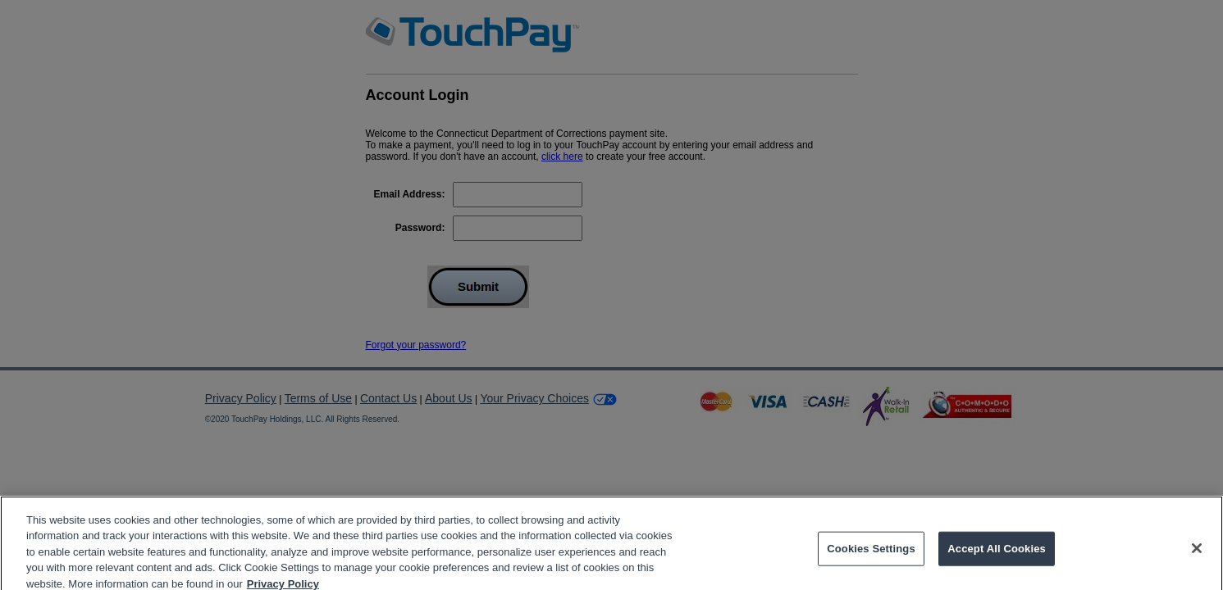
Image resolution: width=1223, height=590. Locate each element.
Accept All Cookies (996, 554)
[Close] (1197, 554)
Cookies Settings (871, 554)
